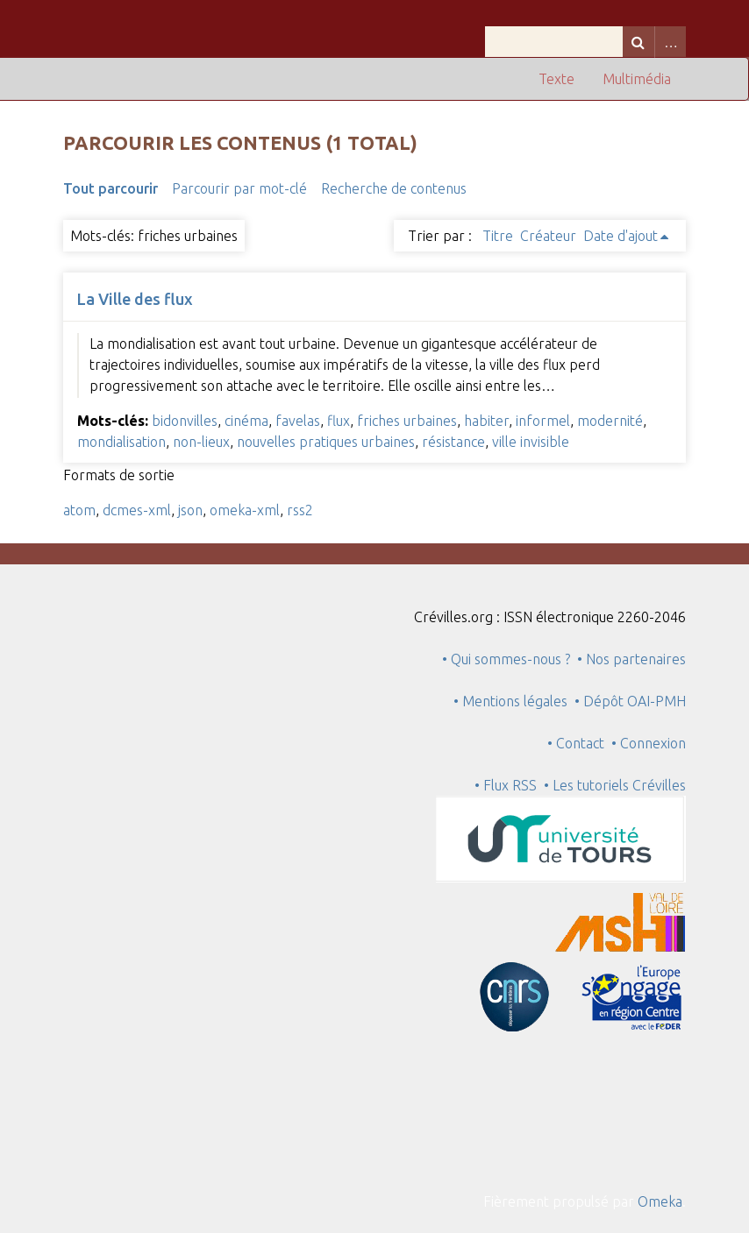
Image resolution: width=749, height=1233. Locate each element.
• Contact (579, 743)
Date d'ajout (620, 236)
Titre (497, 236)
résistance (453, 442)
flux (338, 421)
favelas (297, 421)
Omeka (660, 1201)
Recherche (638, 41)
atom (79, 510)
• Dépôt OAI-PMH (630, 701)
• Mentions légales (510, 701)
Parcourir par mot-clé (239, 188)
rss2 (300, 510)
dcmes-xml (137, 510)
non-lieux (201, 442)
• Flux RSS (505, 785)
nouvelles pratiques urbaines (326, 442)
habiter (486, 421)
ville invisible (530, 442)
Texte (556, 79)
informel (543, 421)
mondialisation (121, 442)
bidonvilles (185, 421)
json (190, 510)
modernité (610, 421)
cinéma (246, 421)
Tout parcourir (110, 188)
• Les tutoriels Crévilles (615, 785)
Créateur (548, 236)
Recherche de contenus (394, 188)
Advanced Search (670, 41)
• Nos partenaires (631, 659)
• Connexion (648, 743)
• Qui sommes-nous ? (506, 659)
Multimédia (637, 79)
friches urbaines (407, 421)
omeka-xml (245, 510)
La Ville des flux (135, 299)
